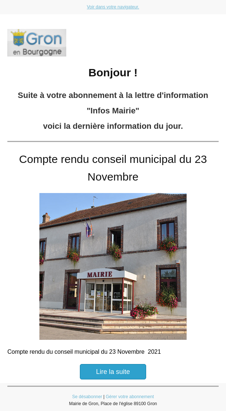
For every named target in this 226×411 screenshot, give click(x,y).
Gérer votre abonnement (130, 396)
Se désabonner (87, 396)
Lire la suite (113, 371)
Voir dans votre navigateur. (113, 7)
